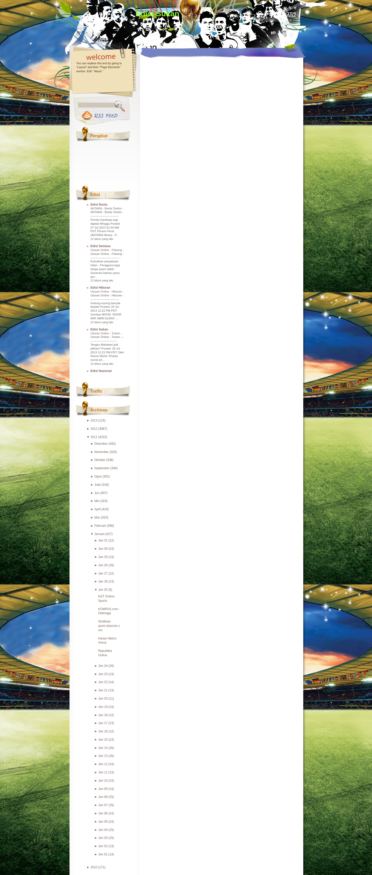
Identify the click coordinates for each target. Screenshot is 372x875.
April (97, 509)
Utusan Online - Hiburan (106, 291)
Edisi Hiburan (100, 287)
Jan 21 (102, 690)
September (102, 468)
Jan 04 (102, 830)
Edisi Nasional (101, 371)
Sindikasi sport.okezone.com (109, 626)
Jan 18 (102, 715)
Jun (96, 493)
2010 (93, 867)
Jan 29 (102, 557)
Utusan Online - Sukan (105, 333)
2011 (93, 437)
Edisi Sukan (157, 13)
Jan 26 (102, 581)
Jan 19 (102, 707)
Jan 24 (102, 666)
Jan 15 (102, 739)
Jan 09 (102, 789)
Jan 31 (102, 540)
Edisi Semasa (100, 246)
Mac (97, 517)
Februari (100, 526)
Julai (97, 485)
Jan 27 (102, 573)
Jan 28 (102, 565)
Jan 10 (102, 780)
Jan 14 (102, 748)
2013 (93, 420)
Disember (100, 443)
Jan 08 (102, 797)
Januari (99, 534)
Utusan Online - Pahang (106, 250)
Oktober (99, 460)
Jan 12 (102, 764)
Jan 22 (102, 682)
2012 (93, 429)
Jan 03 (102, 838)
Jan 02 (102, 846)
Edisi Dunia (98, 204)
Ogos (98, 476)
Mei (96, 501)
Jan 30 (102, 548)
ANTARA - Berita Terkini (106, 208)
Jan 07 (102, 805)
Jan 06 (102, 813)
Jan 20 (102, 698)
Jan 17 (102, 723)
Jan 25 (102, 590)
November (101, 452)
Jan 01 (102, 854)
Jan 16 (102, 731)
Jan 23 (102, 674)
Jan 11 (102, 772)
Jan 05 (102, 821)
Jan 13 (102, 756)
